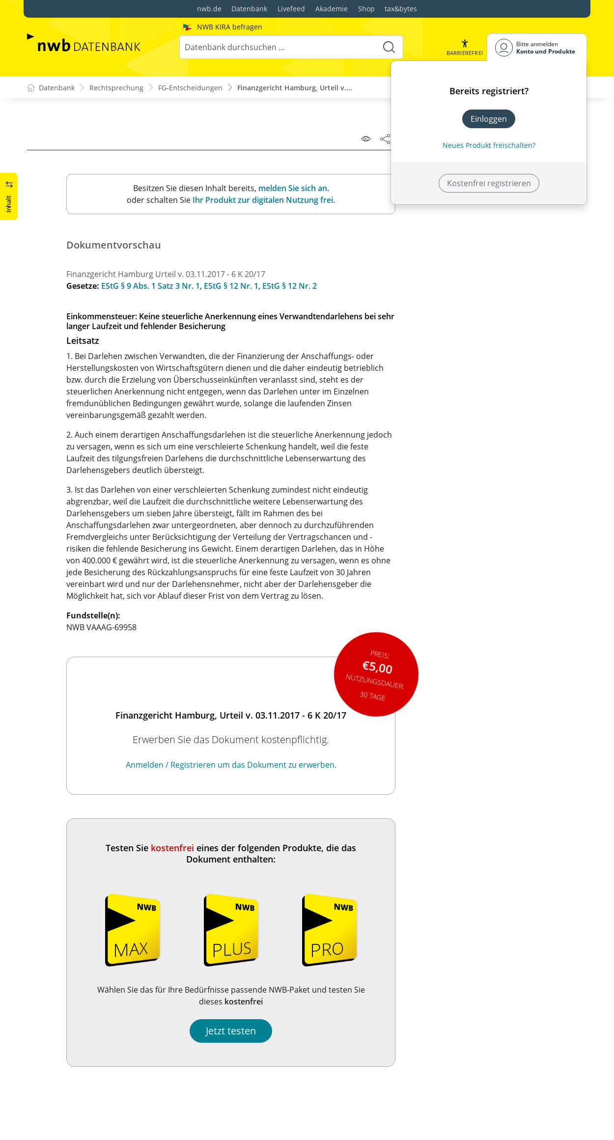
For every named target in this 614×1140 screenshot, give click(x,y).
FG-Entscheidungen (190, 87)
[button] (465, 47)
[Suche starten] (389, 47)
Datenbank (249, 8)
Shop (366, 8)
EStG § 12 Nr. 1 (231, 285)
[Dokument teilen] (385, 138)
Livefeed (291, 8)
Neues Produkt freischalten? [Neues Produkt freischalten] (489, 145)
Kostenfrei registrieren (489, 183)
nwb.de (209, 8)
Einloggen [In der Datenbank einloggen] (489, 118)
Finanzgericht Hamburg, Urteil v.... (294, 87)
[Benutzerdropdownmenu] (537, 47)
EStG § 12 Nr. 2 (289, 285)
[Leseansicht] (366, 138)
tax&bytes (401, 8)
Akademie (331, 8)
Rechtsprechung (116, 87)
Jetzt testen (231, 1030)
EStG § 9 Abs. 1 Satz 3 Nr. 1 (150, 285)
